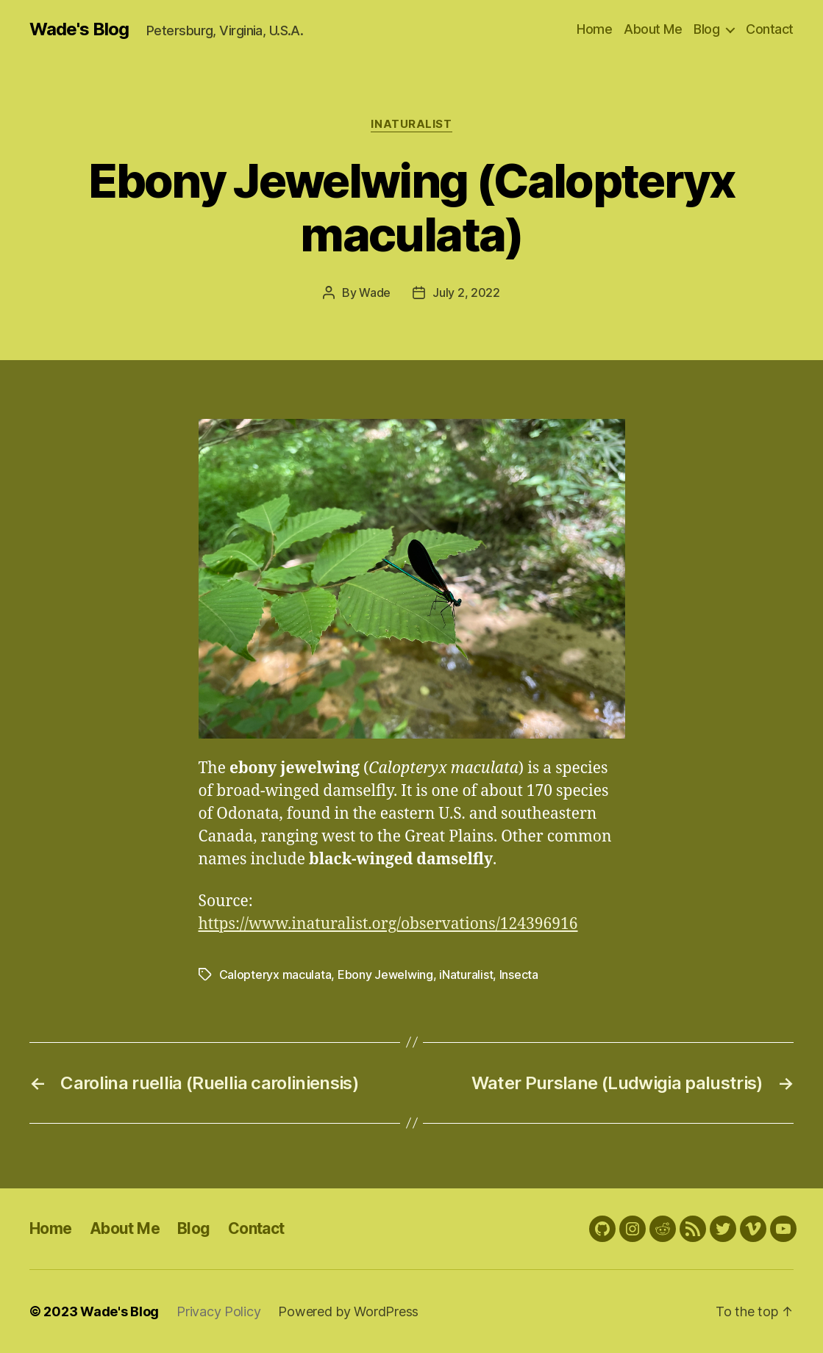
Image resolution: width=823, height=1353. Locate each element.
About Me (653, 29)
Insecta (518, 974)
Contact (770, 29)
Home (594, 29)
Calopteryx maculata (275, 974)
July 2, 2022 (466, 292)
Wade (375, 292)
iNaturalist (411, 124)
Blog (706, 29)
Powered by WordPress (348, 1311)
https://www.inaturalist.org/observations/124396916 (388, 924)
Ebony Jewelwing (385, 974)
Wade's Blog (79, 29)
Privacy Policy (218, 1311)
